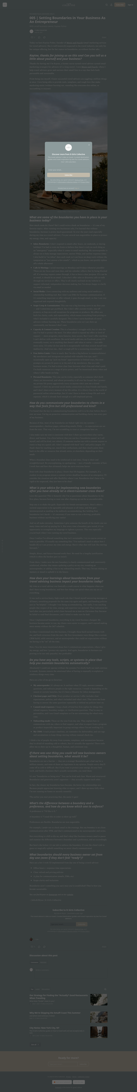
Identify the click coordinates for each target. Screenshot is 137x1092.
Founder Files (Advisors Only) (42, 14)
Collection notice (83, 1077)
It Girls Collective (41, 30)
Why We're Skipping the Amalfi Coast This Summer (55, 1012)
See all (35, 1044)
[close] (89, 145)
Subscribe (120, 5)
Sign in (130, 5)
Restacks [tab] (43, 962)
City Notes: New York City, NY (44, 1027)
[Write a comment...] (70, 973)
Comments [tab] (34, 962)
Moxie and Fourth (75, 42)
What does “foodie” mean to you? (42, 1001)
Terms (74, 1077)
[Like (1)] (33, 37)
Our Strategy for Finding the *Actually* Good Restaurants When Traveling (59, 997)
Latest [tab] (37, 989)
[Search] (106, 5)
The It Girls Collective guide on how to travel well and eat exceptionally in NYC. (57, 1032)
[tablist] (39, 962)
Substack (58, 1087)
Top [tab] (32, 989)
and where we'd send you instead (42, 1016)
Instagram (53, 894)
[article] (68, 1001)
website (70, 894)
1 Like (36, 939)
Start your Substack (61, 1082)
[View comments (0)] (39, 37)
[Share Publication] (111, 5)
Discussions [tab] (46, 989)
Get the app (79, 1082)
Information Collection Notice (67, 182)
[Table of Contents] (2, 546)
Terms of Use (79, 180)
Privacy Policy (85, 182)
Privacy (68, 1077)
